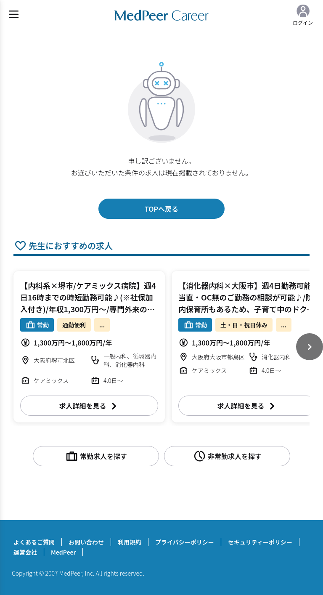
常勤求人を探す (96, 456)
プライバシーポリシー (184, 542)
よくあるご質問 (34, 542)
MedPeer (63, 552)
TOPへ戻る (161, 209)
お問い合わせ (86, 542)
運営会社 (25, 552)
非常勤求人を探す (227, 456)
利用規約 (129, 542)
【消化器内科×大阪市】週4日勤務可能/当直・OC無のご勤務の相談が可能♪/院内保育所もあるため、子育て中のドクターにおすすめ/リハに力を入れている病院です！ (246, 309)
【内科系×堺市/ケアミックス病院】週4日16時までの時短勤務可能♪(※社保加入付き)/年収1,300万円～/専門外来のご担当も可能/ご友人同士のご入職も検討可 (88, 309)
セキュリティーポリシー (260, 542)
